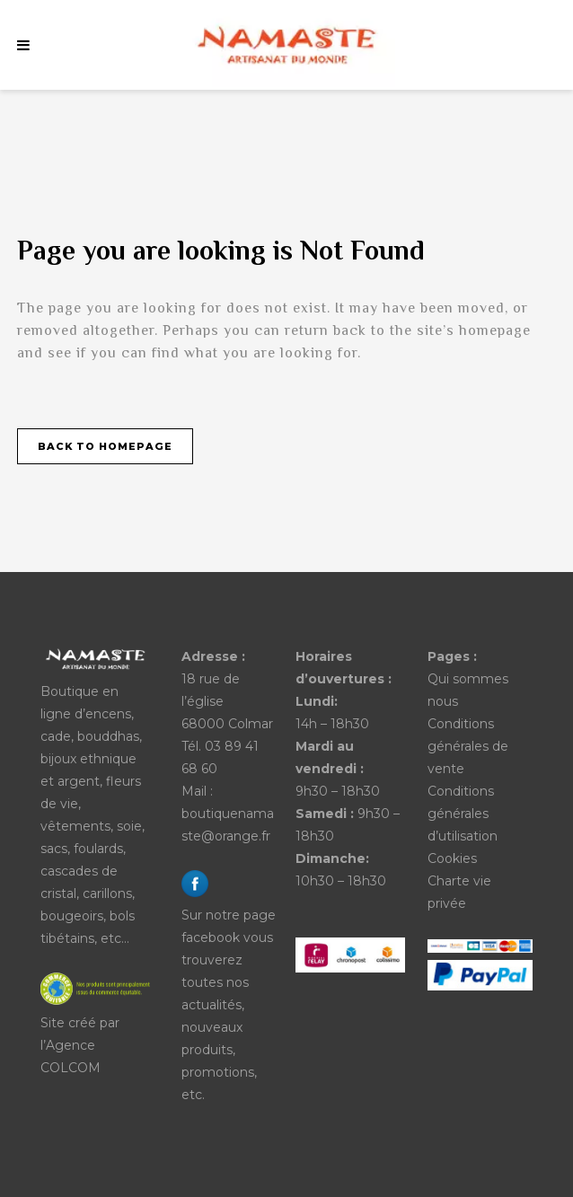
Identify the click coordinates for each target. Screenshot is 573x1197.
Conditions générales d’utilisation (463, 813)
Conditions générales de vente (468, 746)
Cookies (452, 858)
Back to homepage (105, 446)
